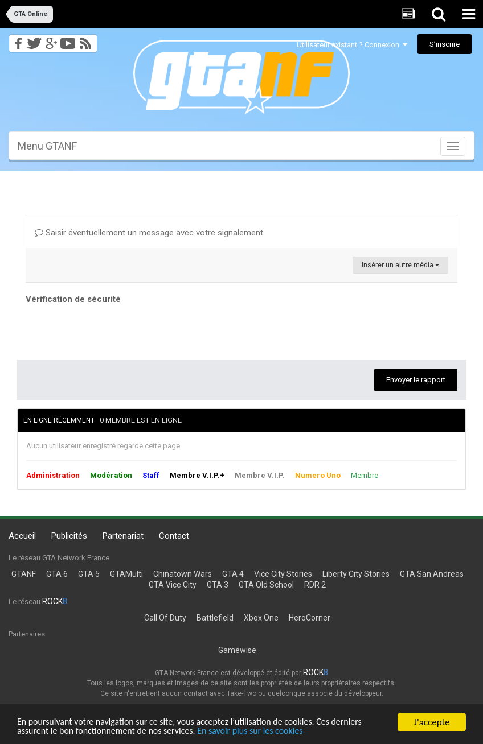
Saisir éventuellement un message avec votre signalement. (150, 233)
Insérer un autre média (400, 265)
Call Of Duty (165, 617)
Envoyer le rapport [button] (415, 379)
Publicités (69, 536)
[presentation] (112, 329)
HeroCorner (309, 617)
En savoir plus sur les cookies (266, 731)
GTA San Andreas (432, 573)
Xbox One (261, 617)
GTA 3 (217, 584)
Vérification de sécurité (73, 299)
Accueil (22, 536)
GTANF (23, 573)
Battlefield (215, 617)
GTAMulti (126, 573)
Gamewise (237, 650)
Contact (174, 536)
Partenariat (123, 536)
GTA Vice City (173, 584)
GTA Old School (266, 584)
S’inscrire (444, 44)
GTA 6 (57, 573)
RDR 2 (315, 584)
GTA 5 (89, 573)
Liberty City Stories (356, 573)
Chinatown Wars (182, 573)
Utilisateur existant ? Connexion (352, 44)
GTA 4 (233, 573)
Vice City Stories (283, 573)
